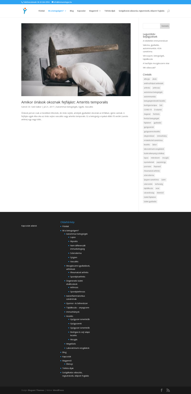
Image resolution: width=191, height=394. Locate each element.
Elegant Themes (36, 390)
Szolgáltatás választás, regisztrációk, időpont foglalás (141, 11)
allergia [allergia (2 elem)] (147, 79)
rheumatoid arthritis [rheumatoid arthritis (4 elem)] (152, 171)
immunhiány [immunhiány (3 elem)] (162, 136)
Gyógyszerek (76, 323)
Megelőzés (71, 343)
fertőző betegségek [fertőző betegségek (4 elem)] (151, 118)
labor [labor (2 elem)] (154, 144)
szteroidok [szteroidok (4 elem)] (148, 184)
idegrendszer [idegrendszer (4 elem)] (149, 136)
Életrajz (69, 364)
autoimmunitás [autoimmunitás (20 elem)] (150, 96)
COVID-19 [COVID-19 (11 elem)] (148, 110)
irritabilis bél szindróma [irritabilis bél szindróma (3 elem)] (153, 140)
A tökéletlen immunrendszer (155, 40)
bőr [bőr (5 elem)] (161, 105)
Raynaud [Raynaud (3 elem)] (157, 166)
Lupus (73, 237)
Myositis (74, 241)
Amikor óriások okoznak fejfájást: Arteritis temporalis (64, 102)
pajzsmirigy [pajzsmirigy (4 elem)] (161, 162)
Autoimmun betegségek (66, 106)
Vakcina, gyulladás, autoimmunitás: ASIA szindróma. (152, 48)
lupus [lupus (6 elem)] (146, 158)
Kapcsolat (81, 11)
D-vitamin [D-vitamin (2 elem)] (158, 110)
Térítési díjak (109, 11)
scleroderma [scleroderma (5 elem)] (149, 175)
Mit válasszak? (149, 67)
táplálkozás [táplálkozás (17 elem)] (148, 188)
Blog (72, 11)
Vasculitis (89, 106)
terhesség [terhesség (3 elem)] (159, 184)
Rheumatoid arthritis (79, 272)
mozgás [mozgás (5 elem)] (165, 158)
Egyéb (81, 106)
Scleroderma (76, 253)
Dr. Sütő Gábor (34, 106)
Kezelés (69, 316)
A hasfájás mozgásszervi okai (156, 63)
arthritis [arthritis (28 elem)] (147, 88)
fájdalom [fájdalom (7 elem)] (147, 123)
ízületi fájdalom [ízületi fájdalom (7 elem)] (150, 197)
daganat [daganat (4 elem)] (147, 114)
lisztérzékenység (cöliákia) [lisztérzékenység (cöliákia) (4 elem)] (154, 153)
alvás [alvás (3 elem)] (154, 79)
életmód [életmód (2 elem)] (160, 193)
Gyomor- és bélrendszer (77, 303)
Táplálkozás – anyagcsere (77, 307)
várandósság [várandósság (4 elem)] (149, 193)
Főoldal (42, 11)
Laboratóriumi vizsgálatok (77, 348)
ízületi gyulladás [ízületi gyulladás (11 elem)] (150, 201)
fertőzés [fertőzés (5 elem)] (156, 114)
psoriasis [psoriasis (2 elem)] (147, 166)
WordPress (58, 390)
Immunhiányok (72, 312)
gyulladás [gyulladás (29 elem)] (157, 123)
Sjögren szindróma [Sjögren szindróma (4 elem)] (151, 180)
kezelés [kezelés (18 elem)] (147, 144)
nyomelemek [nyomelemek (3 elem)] (149, 162)
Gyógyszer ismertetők (80, 319)
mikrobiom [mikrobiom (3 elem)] (155, 158)
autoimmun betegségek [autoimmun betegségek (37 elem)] (153, 92)
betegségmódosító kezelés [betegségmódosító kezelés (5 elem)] (154, 101)
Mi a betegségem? (56, 11)
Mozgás (73, 339)
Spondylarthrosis (77, 291)
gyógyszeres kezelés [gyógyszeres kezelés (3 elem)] (152, 131)
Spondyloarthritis (77, 276)
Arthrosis (74, 287)
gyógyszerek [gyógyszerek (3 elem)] (149, 127)
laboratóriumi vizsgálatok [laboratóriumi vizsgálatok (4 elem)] (154, 149)
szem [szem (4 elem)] (163, 180)
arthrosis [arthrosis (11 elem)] (156, 88)
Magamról (93, 11)
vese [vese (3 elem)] (157, 188)
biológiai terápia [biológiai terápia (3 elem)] (150, 105)
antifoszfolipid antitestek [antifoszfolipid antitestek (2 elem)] (153, 83)
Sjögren (73, 257)
